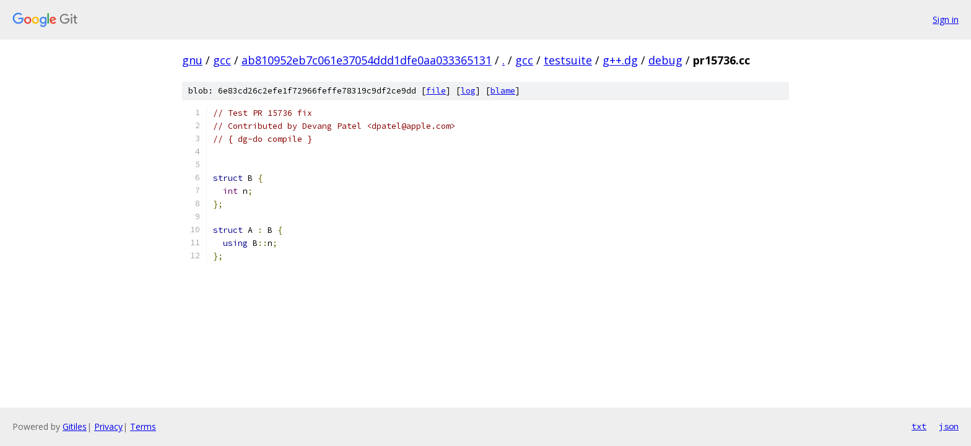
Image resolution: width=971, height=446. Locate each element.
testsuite (568, 60)
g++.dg (620, 60)
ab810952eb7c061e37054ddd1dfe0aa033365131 (367, 60)
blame (502, 90)
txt (919, 426)
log (468, 90)
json (949, 426)
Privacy (108, 426)
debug (665, 60)
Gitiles (75, 426)
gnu (192, 60)
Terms (143, 426)
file (436, 90)
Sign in (946, 19)
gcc (222, 60)
